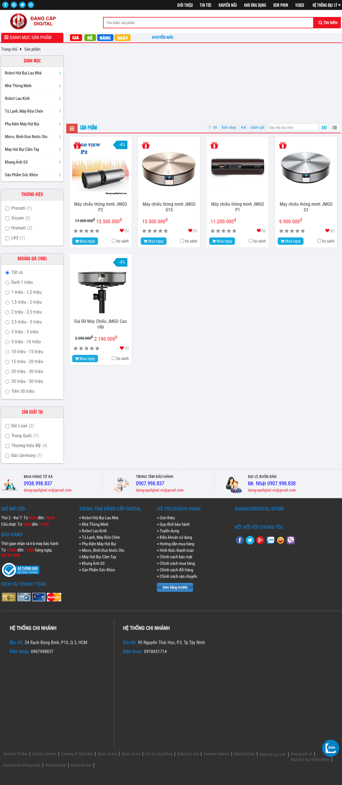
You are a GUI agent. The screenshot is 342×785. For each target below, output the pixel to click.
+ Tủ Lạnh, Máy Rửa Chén (99, 537)
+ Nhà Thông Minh (93, 524)
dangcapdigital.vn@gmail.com (48, 490)
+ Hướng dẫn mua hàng (175, 543)
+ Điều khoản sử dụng (174, 537)
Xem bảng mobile (175, 587)
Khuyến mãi (228, 5)
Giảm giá (257, 127)
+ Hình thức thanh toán (175, 550)
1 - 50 (213, 127)
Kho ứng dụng (255, 5)
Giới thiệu (185, 5)
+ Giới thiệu (166, 517)
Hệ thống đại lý (327, 5)
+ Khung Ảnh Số (92, 563)
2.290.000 (84, 338)
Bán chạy (229, 127)
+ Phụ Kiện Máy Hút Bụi (97, 543)
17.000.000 (85, 220)
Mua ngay (85, 241)
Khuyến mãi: (164, 37)
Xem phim (280, 5)
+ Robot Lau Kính (93, 530)
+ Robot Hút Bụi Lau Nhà (98, 517)
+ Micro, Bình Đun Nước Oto (102, 550)
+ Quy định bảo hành (173, 524)
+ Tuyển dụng (168, 530)
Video (299, 5)
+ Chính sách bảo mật (174, 556)
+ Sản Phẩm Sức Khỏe (97, 569)
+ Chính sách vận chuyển (177, 576)
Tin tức (205, 5)
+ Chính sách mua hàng (176, 563)
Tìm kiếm (328, 22)
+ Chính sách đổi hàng (175, 569)
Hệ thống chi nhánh (33, 628)
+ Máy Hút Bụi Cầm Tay (97, 556)
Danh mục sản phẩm (31, 37)
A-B (243, 127)
